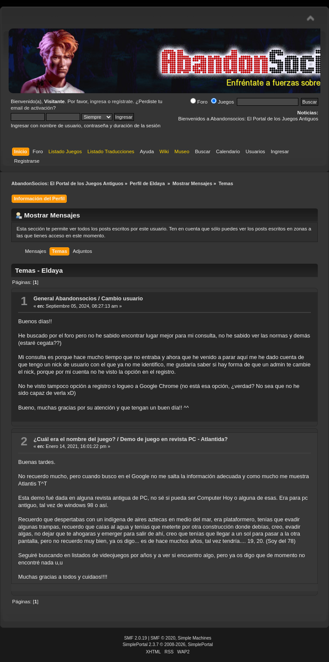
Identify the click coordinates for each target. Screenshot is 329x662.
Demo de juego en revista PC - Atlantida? (174, 439)
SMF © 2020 (163, 638)
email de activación (32, 107)
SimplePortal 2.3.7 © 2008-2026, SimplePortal (168, 644)
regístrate (122, 101)
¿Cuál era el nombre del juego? (75, 439)
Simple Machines (194, 638)
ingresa (98, 101)
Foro (199, 101)
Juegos (222, 101)
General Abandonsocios (65, 298)
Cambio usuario (122, 298)
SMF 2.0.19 (135, 638)
